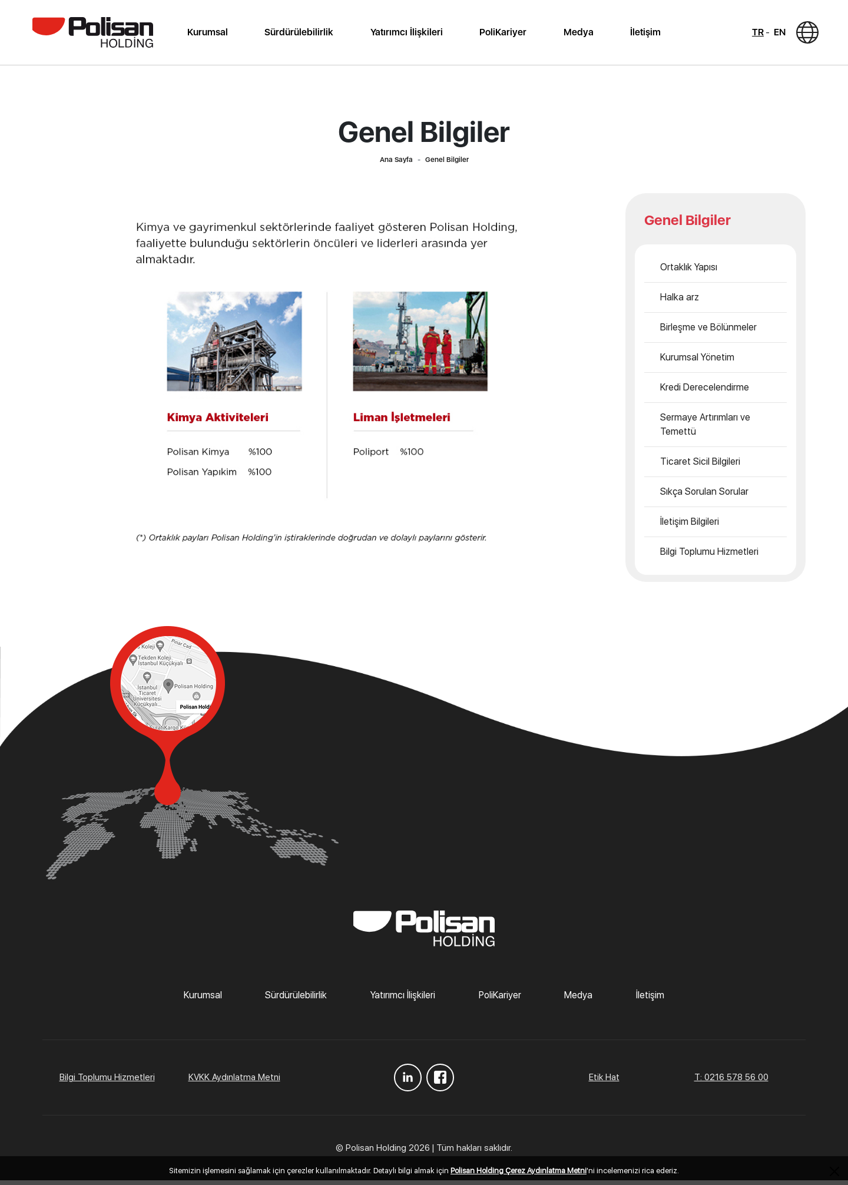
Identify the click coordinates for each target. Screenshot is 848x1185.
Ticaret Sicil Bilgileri (700, 466)
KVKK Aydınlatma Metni (234, 1082)
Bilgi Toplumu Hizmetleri (709, 556)
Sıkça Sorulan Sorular (704, 496)
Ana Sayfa (396, 164)
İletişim (642, 34)
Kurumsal (211, 34)
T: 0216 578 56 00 (731, 1082)
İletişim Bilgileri (689, 526)
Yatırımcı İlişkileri (407, 34)
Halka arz (679, 301)
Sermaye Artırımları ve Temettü (705, 429)
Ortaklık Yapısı (688, 271)
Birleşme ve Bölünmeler (708, 331)
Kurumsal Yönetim (697, 362)
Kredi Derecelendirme (704, 392)
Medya (576, 34)
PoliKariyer (502, 34)
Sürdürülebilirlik (301, 34)
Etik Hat (604, 1082)
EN (774, 34)
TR (752, 34)
